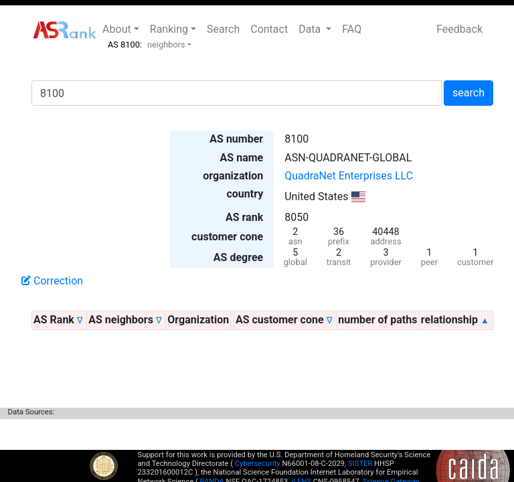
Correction (52, 280)
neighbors (166, 44)
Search (223, 29)
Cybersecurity (257, 463)
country (244, 193)
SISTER (360, 463)
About (116, 29)
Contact (269, 29)
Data (310, 29)
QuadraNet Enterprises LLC (348, 175)
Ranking (169, 29)
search (468, 92)
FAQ (351, 29)
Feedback (459, 29)
